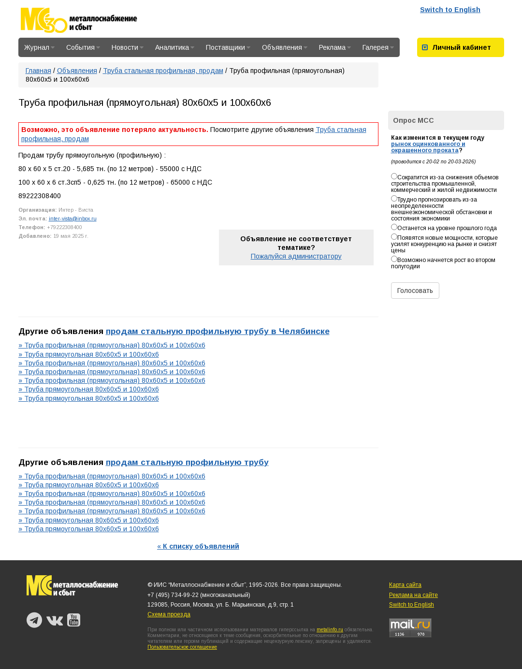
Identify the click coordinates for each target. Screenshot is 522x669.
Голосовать (415, 290)
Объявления (284, 47)
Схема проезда (168, 614)
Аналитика (174, 47)
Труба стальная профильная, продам (163, 70)
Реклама (335, 47)
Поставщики (228, 47)
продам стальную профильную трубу (187, 462)
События (83, 47)
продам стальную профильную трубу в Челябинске (218, 331)
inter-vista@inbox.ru (73, 218)
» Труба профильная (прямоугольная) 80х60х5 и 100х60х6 (111, 345)
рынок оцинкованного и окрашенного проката (428, 147)
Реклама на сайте (413, 595)
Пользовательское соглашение (182, 647)
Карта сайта (405, 585)
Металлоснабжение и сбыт (92, 20)
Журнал (39, 47)
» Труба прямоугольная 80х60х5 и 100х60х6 (88, 354)
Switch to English (450, 10)
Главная (38, 70)
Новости (128, 47)
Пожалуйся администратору (296, 256)
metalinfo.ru (330, 629)
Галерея (378, 47)
